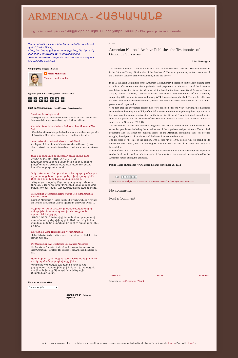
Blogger (191, 343)
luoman (171, 343)
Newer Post (115, 275)
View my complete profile (56, 78)
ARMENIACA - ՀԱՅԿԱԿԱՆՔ (95, 16)
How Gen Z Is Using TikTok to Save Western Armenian (57, 232)
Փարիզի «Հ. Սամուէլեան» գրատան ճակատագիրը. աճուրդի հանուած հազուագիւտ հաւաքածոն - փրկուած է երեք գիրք (62, 211)
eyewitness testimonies (184, 181)
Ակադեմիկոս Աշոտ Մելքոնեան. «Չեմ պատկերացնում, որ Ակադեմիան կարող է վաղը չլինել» (64, 260)
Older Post (204, 275)
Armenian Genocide (141, 181)
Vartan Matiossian (56, 73)
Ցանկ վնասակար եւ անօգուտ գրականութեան (60, 156)
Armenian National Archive (162, 181)
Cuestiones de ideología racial (45, 114)
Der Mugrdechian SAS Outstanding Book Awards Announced (59, 244)
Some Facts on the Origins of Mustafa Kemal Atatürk (55, 141)
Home (160, 275)
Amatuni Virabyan (124, 181)
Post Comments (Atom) (133, 281)
